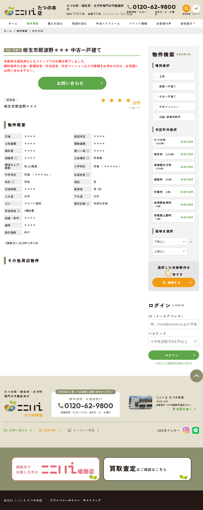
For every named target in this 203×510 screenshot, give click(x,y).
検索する (172, 282)
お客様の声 (163, 23)
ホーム (13, 23)
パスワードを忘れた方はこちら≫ (174, 362)
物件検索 (33, 23)
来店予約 (47, 430)
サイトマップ (92, 500)
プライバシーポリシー (65, 500)
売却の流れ (79, 23)
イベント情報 (138, 23)
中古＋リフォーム (108, 23)
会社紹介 (187, 23)
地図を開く (182, 409)
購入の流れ (55, 23)
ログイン (171, 355)
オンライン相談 (81, 430)
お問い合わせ (70, 83)
